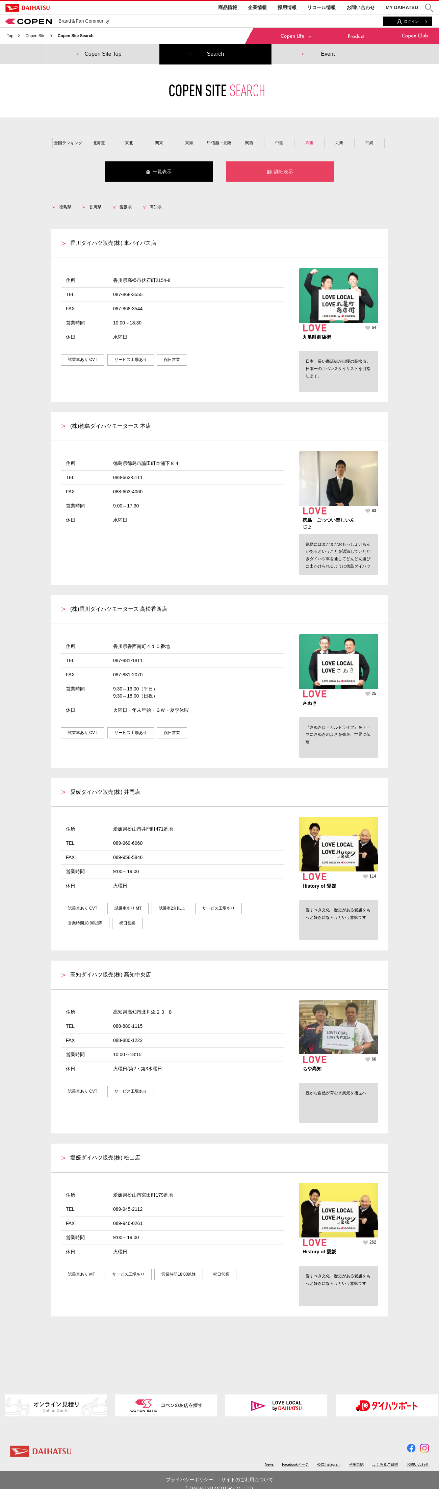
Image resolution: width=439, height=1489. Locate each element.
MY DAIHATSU (402, 7)
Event (328, 54)
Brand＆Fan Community (57, 21)
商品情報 (227, 7)
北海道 (99, 142)
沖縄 (369, 142)
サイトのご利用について (247, 1479)
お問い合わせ (360, 7)
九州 (339, 142)
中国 (279, 142)
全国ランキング (68, 142)
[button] (429, 7)
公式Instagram (328, 1464)
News (269, 1464)
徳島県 (65, 207)
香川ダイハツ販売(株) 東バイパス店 (113, 243)
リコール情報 (321, 7)
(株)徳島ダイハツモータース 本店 (110, 426)
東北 (129, 142)
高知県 (156, 207)
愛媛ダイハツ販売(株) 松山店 (105, 1157)
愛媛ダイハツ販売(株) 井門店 (105, 792)
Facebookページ (295, 1464)
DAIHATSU (27, 8)
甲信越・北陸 (219, 142)
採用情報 (287, 7)
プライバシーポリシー (189, 1479)
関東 (159, 142)
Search (215, 54)
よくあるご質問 (385, 1464)
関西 (249, 142)
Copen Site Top (102, 54)
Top (10, 35)
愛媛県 (126, 207)
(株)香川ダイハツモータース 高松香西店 (118, 609)
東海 (189, 142)
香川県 (95, 207)
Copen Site (35, 35)
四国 (309, 142)
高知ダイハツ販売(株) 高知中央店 (110, 974)
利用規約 (356, 1464)
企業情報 (257, 7)
